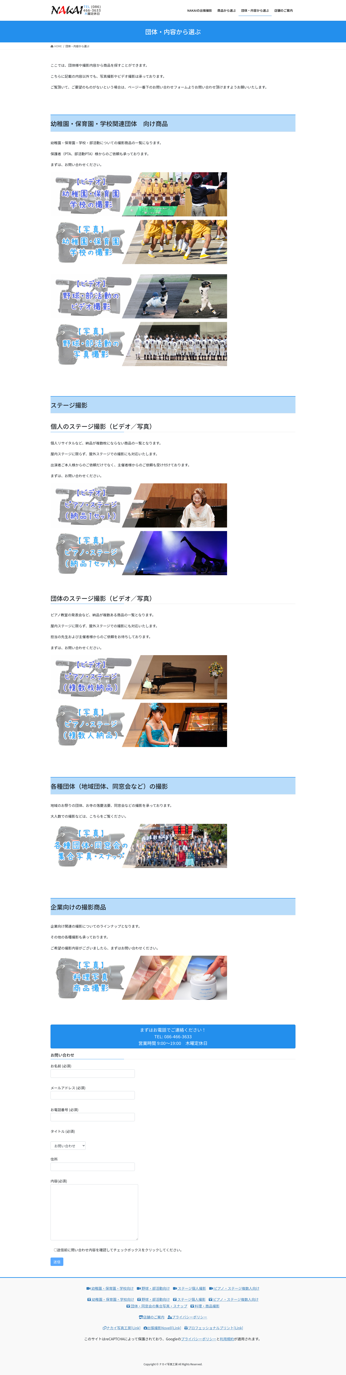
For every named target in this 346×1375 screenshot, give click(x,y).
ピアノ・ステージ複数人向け (234, 1288)
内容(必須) (94, 1209)
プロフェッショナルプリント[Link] (213, 1327)
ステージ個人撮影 (189, 1288)
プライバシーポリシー (187, 1317)
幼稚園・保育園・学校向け (110, 1288)
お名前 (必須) (93, 1070)
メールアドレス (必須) (93, 1092)
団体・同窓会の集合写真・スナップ (156, 1306)
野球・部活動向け (153, 1288)
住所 (93, 1163)
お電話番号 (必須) (93, 1114)
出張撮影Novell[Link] (162, 1327)
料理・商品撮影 (205, 1306)
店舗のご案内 (151, 1317)
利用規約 (227, 1338)
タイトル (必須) (68, 1139)
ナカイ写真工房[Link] (122, 1327)
